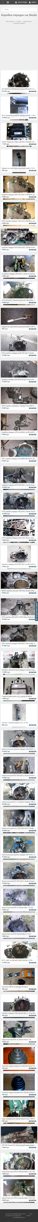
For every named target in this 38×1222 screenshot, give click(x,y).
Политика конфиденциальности (15, 1214)
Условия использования (13, 1216)
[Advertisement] (19, 47)
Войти (34, 2)
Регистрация (22, 2)
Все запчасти (10, 21)
